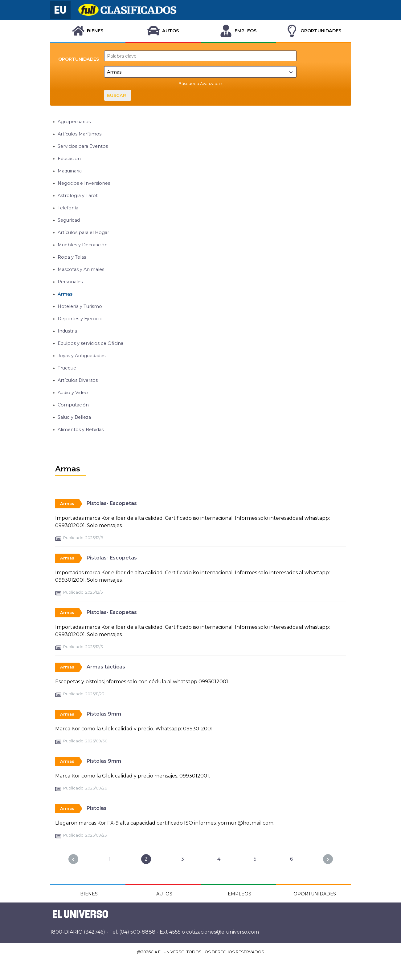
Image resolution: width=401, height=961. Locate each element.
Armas (65, 294)
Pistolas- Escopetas (112, 503)
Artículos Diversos (78, 380)
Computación (73, 405)
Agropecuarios (74, 121)
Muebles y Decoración (83, 245)
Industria (67, 331)
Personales (70, 282)
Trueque (67, 368)
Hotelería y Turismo (80, 306)
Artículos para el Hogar (83, 232)
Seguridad (69, 220)
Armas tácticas (106, 667)
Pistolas (97, 808)
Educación (69, 158)
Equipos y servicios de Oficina (90, 343)
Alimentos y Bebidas (81, 429)
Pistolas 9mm (104, 714)
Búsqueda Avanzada (199, 83)
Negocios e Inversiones (84, 183)
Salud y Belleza (74, 417)
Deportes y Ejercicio (80, 318)
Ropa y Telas (72, 257)
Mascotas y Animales (81, 269)
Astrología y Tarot (78, 195)
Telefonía (68, 208)
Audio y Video (73, 392)
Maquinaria (70, 171)
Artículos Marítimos (79, 134)
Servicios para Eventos (83, 146)
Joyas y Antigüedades (81, 355)
